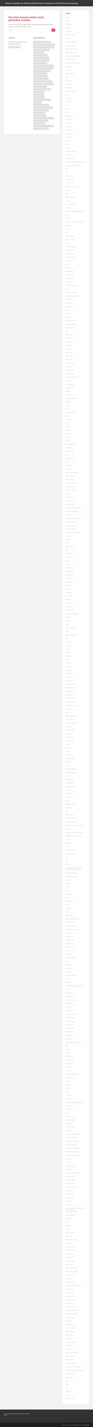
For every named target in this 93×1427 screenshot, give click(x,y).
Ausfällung (68, 126)
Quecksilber (68, 894)
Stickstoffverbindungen (72, 1074)
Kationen (68, 652)
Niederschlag (69, 815)
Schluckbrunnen (70, 993)
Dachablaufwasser (70, 246)
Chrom (67, 229)
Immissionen (69, 603)
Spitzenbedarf (69, 1060)
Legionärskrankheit (71, 723)
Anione (67, 95)
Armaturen (68, 102)
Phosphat (68, 883)
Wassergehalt (69, 1289)
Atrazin (67, 112)
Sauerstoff (68, 972)
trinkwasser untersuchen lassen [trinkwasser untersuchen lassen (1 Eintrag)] (42, 71)
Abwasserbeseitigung (71, 49)
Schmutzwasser (70, 996)
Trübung (67, 1162)
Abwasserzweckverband (72, 63)
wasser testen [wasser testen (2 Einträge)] (44, 110)
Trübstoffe (68, 1159)
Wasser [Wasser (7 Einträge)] (49, 81)
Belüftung (68, 155)
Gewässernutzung (70, 483)
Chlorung (68, 225)
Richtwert (68, 936)
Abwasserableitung (70, 42)
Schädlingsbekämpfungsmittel (74, 986)
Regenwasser (69, 922)
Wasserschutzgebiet (71, 1328)
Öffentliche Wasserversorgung (74, 825)
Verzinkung (68, 1218)
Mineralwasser (69, 783)
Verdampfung (69, 1190)
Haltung (67, 539)
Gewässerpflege (70, 486)
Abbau (67, 17)
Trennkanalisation (70, 1120)
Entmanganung (69, 363)
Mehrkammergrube (71, 769)
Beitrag (67, 148)
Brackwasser (69, 176)
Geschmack (68, 465)
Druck (67, 289)
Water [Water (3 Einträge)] (46, 128)
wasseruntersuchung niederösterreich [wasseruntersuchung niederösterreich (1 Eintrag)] (43, 126)
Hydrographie (69, 578)
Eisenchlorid (68, 335)
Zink (66, 1388)
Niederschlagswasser (71, 818)
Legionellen (68, 726)
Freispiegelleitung (70, 444)
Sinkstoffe (68, 1056)
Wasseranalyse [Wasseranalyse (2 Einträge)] (38, 84)
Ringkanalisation (70, 940)
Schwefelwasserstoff (71, 1014)
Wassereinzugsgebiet (71, 1271)
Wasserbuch (69, 1257)
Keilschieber (68, 656)
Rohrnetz (68, 950)
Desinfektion (69, 261)
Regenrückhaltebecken (72, 919)
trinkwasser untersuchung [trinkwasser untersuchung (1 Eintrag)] (40, 76)
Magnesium (68, 762)
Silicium (67, 1049)
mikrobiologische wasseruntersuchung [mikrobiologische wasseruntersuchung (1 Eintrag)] (44, 47)
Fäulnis (67, 416)
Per (66, 861)
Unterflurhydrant (70, 1183)
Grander (67, 493)
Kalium (67, 631)
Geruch (67, 462)
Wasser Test (69, 1236)
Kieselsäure (68, 666)
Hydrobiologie (69, 568)
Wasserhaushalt (70, 1307)
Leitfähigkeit (69, 733)
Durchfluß (68, 317)
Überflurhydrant (70, 1166)
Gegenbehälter (69, 458)
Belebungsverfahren (71, 151)
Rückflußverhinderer (71, 957)
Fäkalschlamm (69, 395)
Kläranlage (68, 670)
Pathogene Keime (70, 853)
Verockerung (69, 1205)
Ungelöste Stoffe (70, 1180)
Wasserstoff (68, 1338)
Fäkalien (67, 391)
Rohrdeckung (69, 947)
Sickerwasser (69, 1035)
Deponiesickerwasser (71, 257)
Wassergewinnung (70, 1296)
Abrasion (68, 28)
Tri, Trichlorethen (70, 1127)
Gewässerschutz (70, 490)
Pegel (67, 857)
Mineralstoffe (69, 779)
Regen (67, 912)
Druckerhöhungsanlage (72, 296)
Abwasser (68, 38)
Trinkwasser (68, 1130)
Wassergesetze (69, 1293)
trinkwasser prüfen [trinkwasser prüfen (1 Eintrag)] (38, 65)
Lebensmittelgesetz (71, 716)
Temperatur (68, 1106)
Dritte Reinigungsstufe (71, 285)
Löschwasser (69, 755)
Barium (67, 141)
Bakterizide (68, 137)
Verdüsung (68, 1201)
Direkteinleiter (69, 271)
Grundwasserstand (70, 529)
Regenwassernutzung (71, 929)
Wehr (66, 1381)
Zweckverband (69, 1398)
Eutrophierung (69, 388)
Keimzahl (68, 663)
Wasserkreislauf (70, 1317)
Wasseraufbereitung (71, 1240)
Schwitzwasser (69, 1028)
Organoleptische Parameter (73, 836)
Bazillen (67, 144)
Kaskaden (68, 649)
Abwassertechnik (70, 59)
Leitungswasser (70, 741)
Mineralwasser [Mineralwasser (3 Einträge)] (37, 50)
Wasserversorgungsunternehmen (75, 1370)
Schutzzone (68, 1007)
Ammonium (68, 88)
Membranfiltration (70, 772)
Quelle (67, 897)
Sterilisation (68, 1067)
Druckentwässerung (71, 292)
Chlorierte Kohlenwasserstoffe (74, 222)
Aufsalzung (68, 123)
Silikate (67, 1053)
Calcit (67, 193)
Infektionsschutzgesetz (72, 613)
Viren (66, 1222)
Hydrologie (68, 582)
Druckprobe (68, 303)
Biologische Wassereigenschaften (75, 162)
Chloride (67, 218)
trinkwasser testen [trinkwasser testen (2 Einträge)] (48, 68)
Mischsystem (69, 790)
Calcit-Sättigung (70, 197)
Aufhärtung (68, 119)
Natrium (67, 801)
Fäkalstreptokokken (71, 398)
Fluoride (67, 441)
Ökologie (68, 829)
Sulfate (67, 1092)
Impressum (68, 606)
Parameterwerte (70, 850)
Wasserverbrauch (70, 1356)
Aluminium (68, 81)
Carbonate (68, 208)
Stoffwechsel (69, 1077)
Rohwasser (68, 954)
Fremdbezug (69, 448)
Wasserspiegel (69, 1331)
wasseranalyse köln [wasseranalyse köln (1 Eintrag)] (48, 84)
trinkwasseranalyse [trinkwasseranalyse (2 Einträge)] (39, 52)
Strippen (67, 1081)
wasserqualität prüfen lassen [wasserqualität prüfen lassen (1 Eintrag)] (41, 105)
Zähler (67, 1384)
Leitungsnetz (69, 737)
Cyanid (67, 243)
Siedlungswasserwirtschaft (73, 1042)
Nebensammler (69, 804)
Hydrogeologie (69, 575)
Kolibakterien (69, 691)
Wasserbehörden (70, 1247)
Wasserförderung (70, 1282)
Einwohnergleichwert (71, 324)
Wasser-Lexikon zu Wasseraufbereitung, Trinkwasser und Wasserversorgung (41, 3)
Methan (67, 776)
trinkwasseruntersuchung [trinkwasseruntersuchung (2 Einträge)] (40, 73)
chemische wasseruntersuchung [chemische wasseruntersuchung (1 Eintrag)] (42, 42)
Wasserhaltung (69, 1300)
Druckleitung (69, 299)
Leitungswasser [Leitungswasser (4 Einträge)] (38, 44)
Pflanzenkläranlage (70, 873)
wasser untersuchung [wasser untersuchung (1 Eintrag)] (39, 123)
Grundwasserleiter (70, 522)
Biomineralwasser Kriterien (73, 165)
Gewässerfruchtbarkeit (72, 472)
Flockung (68, 433)
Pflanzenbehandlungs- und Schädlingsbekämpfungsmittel (74, 868)
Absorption (68, 31)
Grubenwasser (69, 501)
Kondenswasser (70, 698)
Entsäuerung (69, 370)
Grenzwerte (68, 497)
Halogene (68, 536)
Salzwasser (68, 965)
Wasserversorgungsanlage (73, 1367)
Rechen (67, 905)
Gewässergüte (69, 476)
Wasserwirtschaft (70, 1374)
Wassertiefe (68, 1345)
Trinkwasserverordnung (72, 1152)
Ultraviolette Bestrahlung (72, 1173)
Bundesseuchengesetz (72, 186)
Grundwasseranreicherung (73, 518)
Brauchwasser (69, 179)
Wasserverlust (69, 1360)
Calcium (67, 201)
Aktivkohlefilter (69, 73)
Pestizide (68, 864)
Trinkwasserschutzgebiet (72, 1148)
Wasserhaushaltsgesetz (72, 1310)
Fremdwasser (69, 451)
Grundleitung (69, 504)
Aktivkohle (68, 70)
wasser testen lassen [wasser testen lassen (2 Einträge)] (39, 113)
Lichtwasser (68, 748)
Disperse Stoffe (69, 275)
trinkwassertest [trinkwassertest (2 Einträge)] (49, 65)
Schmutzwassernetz (71, 1000)
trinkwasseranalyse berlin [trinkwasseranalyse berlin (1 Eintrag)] (40, 55)
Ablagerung (68, 24)
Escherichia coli (69, 384)
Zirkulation (68, 1391)
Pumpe (67, 890)
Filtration (68, 426)
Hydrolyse (68, 585)
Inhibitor (67, 621)
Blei (66, 169)
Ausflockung (69, 130)
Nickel (67, 811)
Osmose (67, 839)
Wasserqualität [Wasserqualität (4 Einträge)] (38, 102)
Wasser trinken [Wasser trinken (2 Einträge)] (37, 118)
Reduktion (68, 908)
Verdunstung (69, 1197)
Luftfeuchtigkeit (70, 758)
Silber (67, 1046)
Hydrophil (68, 589)
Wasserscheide (69, 1324)
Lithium (67, 751)
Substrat (67, 1088)
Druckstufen (69, 306)
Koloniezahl (68, 695)
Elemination (68, 345)
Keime (67, 659)
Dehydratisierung (70, 250)
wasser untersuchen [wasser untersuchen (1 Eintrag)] (48, 118)
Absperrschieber (70, 35)
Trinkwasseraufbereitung (72, 1134)
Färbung (67, 409)
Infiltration (68, 617)
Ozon (67, 846)
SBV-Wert (68, 982)
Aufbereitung (69, 116)
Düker (67, 310)
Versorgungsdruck (70, 1215)
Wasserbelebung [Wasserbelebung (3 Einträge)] (38, 100)
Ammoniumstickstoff (71, 91)
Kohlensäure (69, 677)
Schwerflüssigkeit (70, 1017)
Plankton (68, 887)
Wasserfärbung (69, 1275)
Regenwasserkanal (70, 926)
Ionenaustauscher (70, 628)
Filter (66, 423)
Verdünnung (68, 1194)
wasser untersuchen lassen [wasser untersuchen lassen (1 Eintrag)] (41, 121)
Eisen (66, 331)
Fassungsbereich (70, 412)
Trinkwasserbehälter (71, 1137)
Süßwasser (68, 1099)
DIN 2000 (68, 268)
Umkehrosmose (70, 1176)
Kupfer (67, 712)
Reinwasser (68, 933)
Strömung (68, 1085)
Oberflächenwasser (71, 822)
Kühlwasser (68, 709)
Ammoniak (68, 84)
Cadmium (68, 190)
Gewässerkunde (70, 479)
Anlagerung (68, 98)
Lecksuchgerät (69, 719)
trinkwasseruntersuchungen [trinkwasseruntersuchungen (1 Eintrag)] (41, 79)
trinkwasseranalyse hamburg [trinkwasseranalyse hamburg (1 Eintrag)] (41, 58)
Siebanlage (68, 1039)
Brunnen (67, 183)
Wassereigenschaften (71, 1268)
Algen (67, 77)
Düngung (68, 313)
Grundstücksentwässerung (73, 508)
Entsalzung (68, 366)
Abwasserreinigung (70, 52)
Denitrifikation (69, 253)
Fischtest (68, 430)
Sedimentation (69, 1032)
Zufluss (67, 1395)
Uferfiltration (69, 1169)
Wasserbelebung (70, 1250)
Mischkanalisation (70, 786)
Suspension (68, 1095)
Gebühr (67, 455)
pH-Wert (67, 880)
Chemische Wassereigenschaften (75, 211)
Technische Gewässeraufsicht (74, 1102)
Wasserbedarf (69, 1243)
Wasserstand (69, 1335)
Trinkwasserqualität (71, 1145)
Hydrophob (68, 592)
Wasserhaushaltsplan (71, 1314)
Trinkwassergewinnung (72, 1141)
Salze (66, 961)
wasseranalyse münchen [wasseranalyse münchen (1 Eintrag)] (40, 86)
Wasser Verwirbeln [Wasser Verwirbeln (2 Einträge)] (38, 128)
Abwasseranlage (70, 45)
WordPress (86, 1425)
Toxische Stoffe (70, 1116)
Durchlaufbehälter (70, 321)
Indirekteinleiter (69, 610)
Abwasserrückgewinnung (72, 56)
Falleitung (68, 402)
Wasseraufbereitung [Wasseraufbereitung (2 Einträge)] (39, 97)
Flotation (68, 437)
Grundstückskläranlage (72, 511)
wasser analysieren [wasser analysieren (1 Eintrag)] (39, 94)
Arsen (67, 105)
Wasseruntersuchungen (72, 1353)
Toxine (67, 1113)
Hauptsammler (69, 546)
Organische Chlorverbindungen (74, 832)
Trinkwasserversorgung (72, 1155)
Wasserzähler (69, 1377)
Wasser (67, 1229)
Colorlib (75, 1425)
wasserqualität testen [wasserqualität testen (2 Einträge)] (39, 107)
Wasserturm (69, 1349)
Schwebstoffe (69, 1010)
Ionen (67, 624)
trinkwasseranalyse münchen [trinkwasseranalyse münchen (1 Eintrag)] (41, 60)
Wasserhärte (69, 1303)
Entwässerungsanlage (71, 377)
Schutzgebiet (69, 1003)
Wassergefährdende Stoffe (73, 1285)
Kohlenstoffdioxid (70, 684)
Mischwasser (69, 793)
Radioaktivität (69, 901)
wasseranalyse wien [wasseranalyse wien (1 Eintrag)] (39, 92)
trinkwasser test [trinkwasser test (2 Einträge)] (38, 68)
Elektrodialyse (69, 338)
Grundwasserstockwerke (72, 532)
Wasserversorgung (70, 1363)
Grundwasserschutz (71, 525)
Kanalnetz (68, 645)
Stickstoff (68, 1070)
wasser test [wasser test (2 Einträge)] (49, 107)
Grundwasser (69, 515)
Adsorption (68, 66)
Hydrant (67, 561)
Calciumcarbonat (70, 204)
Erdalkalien (68, 381)
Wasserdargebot (70, 1261)
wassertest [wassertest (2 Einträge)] (36, 110)
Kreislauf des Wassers (71, 705)
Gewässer (68, 469)
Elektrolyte (68, 342)
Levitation (68, 744)
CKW (66, 232)
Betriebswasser (69, 158)
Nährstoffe (68, 797)
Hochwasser (69, 557)
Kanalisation (69, 642)
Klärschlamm (69, 673)
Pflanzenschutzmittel (71, 876)
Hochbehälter (69, 553)
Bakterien (68, 133)
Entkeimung (68, 359)
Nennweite (68, 808)
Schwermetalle (69, 1021)
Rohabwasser (69, 943)
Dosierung (68, 282)
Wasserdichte (69, 1264)
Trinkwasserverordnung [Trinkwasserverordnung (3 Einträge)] (40, 81)
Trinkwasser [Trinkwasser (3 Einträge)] (46, 50)
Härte (67, 543)
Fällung (67, 405)
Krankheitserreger (70, 702)
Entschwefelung (70, 373)
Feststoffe (68, 419)
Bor (66, 172)
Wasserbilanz (69, 1254)
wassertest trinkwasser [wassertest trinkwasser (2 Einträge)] (40, 115)
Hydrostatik (68, 596)
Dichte (67, 264)
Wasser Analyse (70, 1233)
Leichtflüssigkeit (70, 730)
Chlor (66, 215)
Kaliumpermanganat (71, 635)
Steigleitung (68, 1063)
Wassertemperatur (70, 1342)
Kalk (66, 638)
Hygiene (67, 599)
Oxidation (68, 843)
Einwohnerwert (69, 328)
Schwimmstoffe (70, 1025)
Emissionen (68, 349)
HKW (66, 550)
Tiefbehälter (68, 1109)
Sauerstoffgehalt (70, 975)
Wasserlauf (68, 1321)
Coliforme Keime (70, 239)
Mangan (67, 765)
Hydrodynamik (69, 571)
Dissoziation (69, 278)
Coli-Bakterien (69, 236)
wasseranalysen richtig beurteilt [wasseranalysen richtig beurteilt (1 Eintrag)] (42, 89)
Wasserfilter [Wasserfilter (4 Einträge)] (47, 100)
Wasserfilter (68, 1278)
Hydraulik (68, 564)
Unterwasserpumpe (71, 1187)
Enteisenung (69, 352)
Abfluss (67, 21)
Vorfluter (67, 1225)
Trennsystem (69, 1123)
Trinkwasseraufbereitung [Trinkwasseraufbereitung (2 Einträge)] (40, 63)
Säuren (67, 979)
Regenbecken (69, 915)
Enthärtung (68, 356)
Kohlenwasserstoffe (71, 688)
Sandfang (68, 968)
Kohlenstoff (68, 681)
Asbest (67, 109)
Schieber (67, 989)
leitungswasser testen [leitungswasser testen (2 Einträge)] (48, 44)
